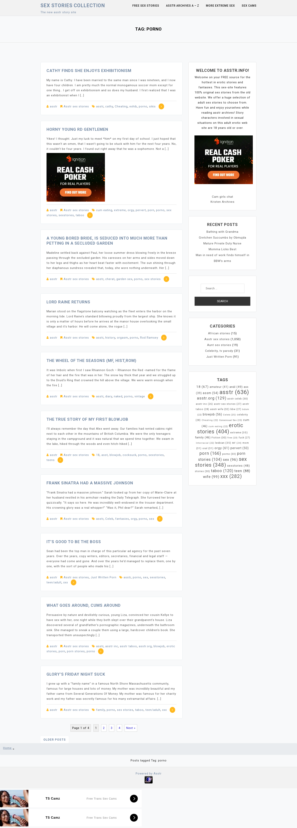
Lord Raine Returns (68, 302)
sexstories (66, 215)
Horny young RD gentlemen (77, 129)
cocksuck (129, 455)
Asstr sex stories (76, 106)
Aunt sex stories (219, 345)
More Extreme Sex (220, 5)
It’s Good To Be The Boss (74, 541)
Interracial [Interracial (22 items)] (205, 443)
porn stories (76, 651)
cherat (110, 279)
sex (151, 519)
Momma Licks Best (222, 249)
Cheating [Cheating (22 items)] (210, 420)
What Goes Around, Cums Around (84, 605)
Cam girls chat (222, 196)
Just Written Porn (103, 577)
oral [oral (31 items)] (208, 448)
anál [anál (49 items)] (236, 387)
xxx (65, 582)
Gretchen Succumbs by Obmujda (222, 237)
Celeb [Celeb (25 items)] (229, 414)
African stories (219, 333)
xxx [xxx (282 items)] (231, 476)
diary (108, 396)
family (100, 710)
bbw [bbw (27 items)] (235, 409)
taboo (80, 215)
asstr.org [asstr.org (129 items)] (211, 398)
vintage (139, 396)
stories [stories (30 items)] (202, 471)
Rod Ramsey (149, 337)
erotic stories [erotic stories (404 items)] (220, 428)
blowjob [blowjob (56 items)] (212, 414)
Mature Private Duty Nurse (222, 243)
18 (98, 455)
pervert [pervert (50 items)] (239, 448)
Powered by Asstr (149, 773)
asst (104, 455)
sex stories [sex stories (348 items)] (221, 462)
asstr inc (111, 646)
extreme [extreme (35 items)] (239, 432)
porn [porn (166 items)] (210, 453)
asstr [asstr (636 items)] (234, 392)
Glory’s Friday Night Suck (76, 674)
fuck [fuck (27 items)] (244, 437)
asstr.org (145, 646)
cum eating (104, 210)
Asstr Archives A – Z (182, 5)
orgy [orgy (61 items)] (221, 448)
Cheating (121, 106)
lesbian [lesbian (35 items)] (223, 442)
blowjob (115, 455)
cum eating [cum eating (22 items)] (218, 426)
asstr (53, 106)
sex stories (152, 279)
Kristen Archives (223, 202)
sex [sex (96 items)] (230, 459)
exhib (133, 106)
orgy (131, 210)
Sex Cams (249, 5)
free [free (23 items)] (233, 437)
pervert (141, 210)
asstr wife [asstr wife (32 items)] (219, 409)
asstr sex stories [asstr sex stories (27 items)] (228, 404)
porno (143, 106)
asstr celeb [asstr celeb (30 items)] (237, 398)
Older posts (54, 739)
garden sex (124, 279)
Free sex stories (145, 5)
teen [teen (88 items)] (242, 471)
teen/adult (54, 582)
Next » (130, 728)
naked (118, 396)
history (110, 337)
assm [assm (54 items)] (210, 393)
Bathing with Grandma (222, 232)
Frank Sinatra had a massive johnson (90, 483)
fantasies (122, 519)
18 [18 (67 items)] (202, 387)
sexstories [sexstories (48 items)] (238, 465)
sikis (152, 106)
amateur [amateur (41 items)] (219, 387)
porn (151, 210)
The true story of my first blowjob (87, 419)
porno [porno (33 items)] (229, 453)
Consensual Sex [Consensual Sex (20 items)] (230, 420)
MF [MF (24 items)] (237, 443)
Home (7, 748)
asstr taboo (128, 646)
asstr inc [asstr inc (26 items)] (204, 404)
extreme (120, 210)
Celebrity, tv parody (219, 351)
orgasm (122, 337)
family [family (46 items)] (203, 437)
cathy (109, 106)
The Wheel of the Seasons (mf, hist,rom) (91, 360)
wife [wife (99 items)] (211, 476)
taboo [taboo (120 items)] (222, 470)
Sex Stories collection (72, 5)
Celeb (109, 519)
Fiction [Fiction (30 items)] (219, 437)
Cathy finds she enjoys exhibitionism (89, 70)
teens (51, 460)
